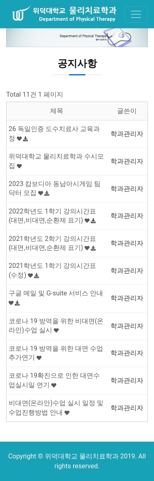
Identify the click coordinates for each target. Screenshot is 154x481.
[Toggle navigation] (135, 14)
